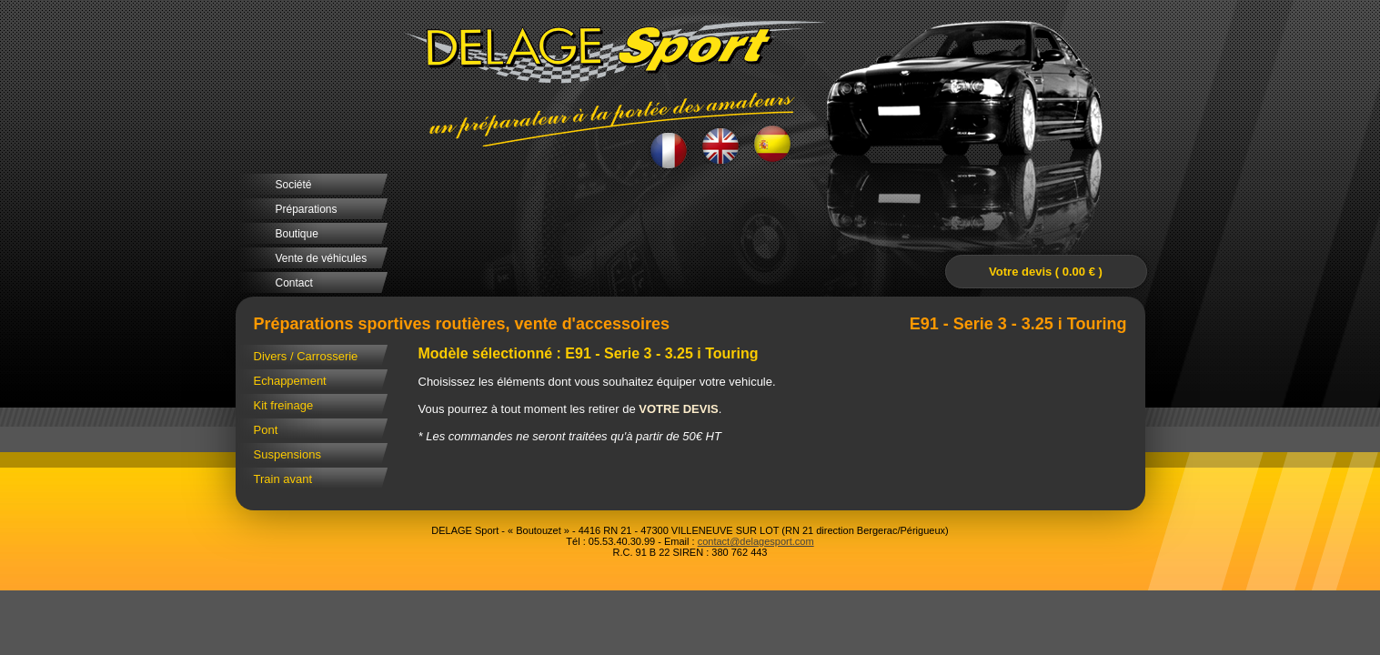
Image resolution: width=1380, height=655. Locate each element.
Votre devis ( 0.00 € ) (1046, 271)
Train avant (283, 479)
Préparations (306, 209)
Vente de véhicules (322, 258)
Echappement (290, 381)
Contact (294, 283)
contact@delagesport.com (756, 541)
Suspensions (287, 454)
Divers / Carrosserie (306, 356)
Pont (266, 430)
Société (294, 184)
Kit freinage (284, 405)
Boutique (297, 233)
